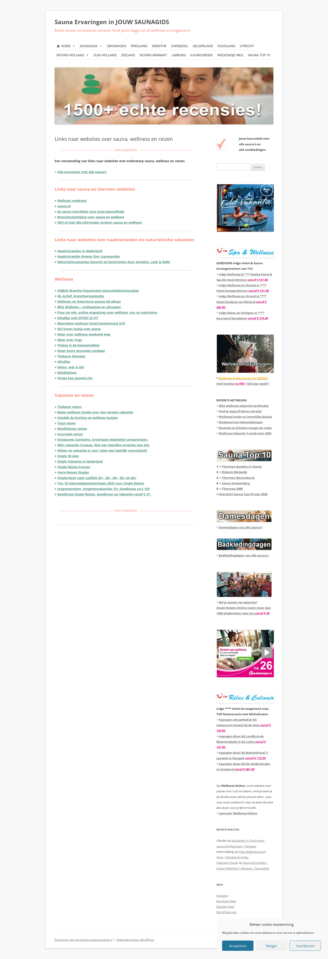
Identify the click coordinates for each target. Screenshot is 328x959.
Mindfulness (67, 372)
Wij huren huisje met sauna (78, 329)
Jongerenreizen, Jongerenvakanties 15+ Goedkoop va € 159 (103, 489)
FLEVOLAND (226, 46)
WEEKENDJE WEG (230, 55)
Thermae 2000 (232, 489)
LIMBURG (179, 55)
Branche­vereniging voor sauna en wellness (90, 217)
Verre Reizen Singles (73, 472)
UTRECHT (247, 46)
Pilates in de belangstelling (78, 345)
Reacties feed (225, 907)
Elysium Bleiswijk (234, 472)
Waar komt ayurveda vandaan (81, 351)
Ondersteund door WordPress (135, 940)
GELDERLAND (203, 46)
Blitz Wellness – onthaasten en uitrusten (89, 307)
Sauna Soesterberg (236, 483)
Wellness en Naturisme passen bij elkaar (89, 301)
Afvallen (63, 361)
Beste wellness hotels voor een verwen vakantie (95, 412)
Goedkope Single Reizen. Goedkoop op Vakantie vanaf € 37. (104, 494)
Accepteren (237, 946)
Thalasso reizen (69, 407)
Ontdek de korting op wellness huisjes (87, 417)
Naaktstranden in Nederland (79, 251)
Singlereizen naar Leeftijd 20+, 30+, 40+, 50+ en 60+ (96, 478)
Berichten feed (226, 901)
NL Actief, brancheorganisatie (80, 296)
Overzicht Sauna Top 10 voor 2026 (243, 494)
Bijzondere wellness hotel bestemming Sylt (91, 323)
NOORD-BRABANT (153, 55)
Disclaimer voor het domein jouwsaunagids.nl (83, 940)
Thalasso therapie (71, 356)
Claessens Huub (227, 863)
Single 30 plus (68, 456)
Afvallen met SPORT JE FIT (77, 318)
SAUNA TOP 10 (259, 55)
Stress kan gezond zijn (74, 378)
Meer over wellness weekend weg (83, 334)
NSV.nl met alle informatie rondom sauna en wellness (99, 222)
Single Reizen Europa (73, 467)
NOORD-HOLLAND (72, 55)
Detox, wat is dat (70, 367)
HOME (68, 46)
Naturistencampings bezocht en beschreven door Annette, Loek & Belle (113, 262)
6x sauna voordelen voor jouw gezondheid (90, 211)
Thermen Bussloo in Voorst (242, 466)
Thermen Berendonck (238, 478)
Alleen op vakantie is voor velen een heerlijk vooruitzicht (102, 450)
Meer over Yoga (69, 340)
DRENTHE (159, 46)
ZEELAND (128, 55)
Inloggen (222, 896)
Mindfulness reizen (72, 428)
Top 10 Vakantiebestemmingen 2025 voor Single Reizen (100, 483)
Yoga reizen (66, 423)
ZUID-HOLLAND (105, 55)
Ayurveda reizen (70, 434)
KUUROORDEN (201, 55)
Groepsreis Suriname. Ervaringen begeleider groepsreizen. (102, 439)
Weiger (271, 946)
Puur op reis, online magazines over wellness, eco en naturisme (107, 312)
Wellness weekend (72, 200)
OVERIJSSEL (179, 46)
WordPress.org (226, 912)
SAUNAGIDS (91, 46)
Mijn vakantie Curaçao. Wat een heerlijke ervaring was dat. (103, 445)
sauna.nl (64, 206)
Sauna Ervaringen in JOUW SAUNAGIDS (112, 22)
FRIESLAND (139, 46)
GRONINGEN (116, 46)
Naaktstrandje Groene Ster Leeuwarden (88, 256)
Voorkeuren (305, 946)
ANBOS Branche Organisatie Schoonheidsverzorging (98, 290)
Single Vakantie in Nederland (80, 461)
